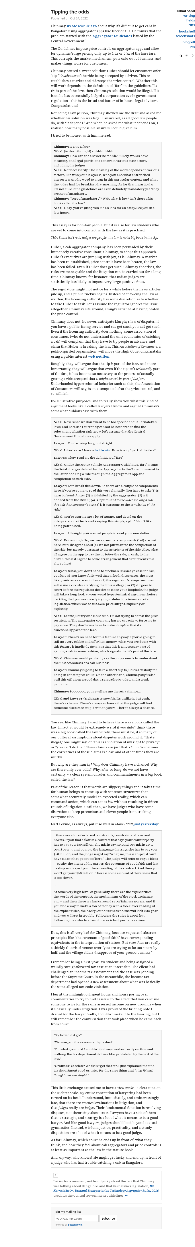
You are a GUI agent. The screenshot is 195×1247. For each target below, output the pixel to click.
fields (190, 20)
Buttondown (75, 1224)
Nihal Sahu (186, 11)
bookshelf (187, 31)
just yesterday (146, 824)
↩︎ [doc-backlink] (126, 1195)
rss (192, 46)
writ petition (98, 356)
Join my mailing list (68, 1212)
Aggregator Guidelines (112, 36)
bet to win (102, 450)
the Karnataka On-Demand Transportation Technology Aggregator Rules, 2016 (106, 1188)
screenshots (185, 36)
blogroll (189, 42)
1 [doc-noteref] (86, 40)
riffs (192, 25)
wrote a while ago (82, 26)
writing (189, 15)
